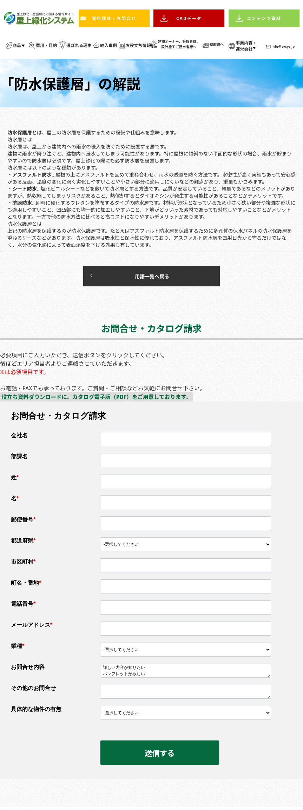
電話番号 (23, 606)
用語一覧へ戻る (134, 277)
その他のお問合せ (33, 690)
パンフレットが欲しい (185, 676)
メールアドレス (31, 627)
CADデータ (189, 18)
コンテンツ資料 (264, 18)
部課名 (19, 458)
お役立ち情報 (138, 45)
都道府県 (23, 542)
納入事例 (108, 45)
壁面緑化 (217, 44)
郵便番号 (23, 521)
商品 (17, 45)
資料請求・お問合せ (114, 18)
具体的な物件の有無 (36, 711)
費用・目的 (46, 45)
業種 (17, 648)
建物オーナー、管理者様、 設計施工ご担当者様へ (179, 44)
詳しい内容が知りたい (185, 669)
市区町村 (23, 563)
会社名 (19, 437)
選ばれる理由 (79, 45)
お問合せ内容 (28, 669)
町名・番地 (26, 584)
